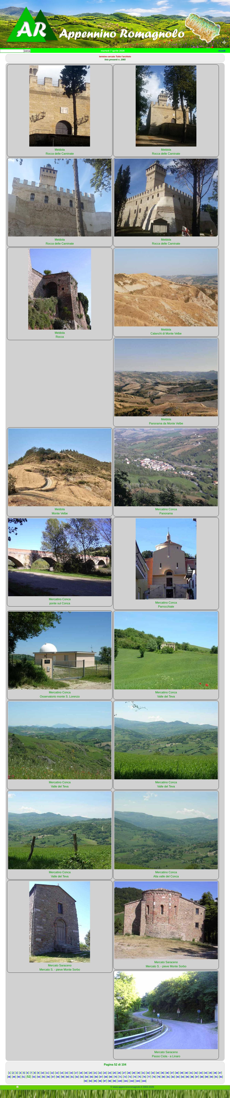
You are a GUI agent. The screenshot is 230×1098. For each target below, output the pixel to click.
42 (196, 1081)
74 (135, 1085)
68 (106, 1085)
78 (154, 1085)
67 (101, 1085)
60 (67, 1085)
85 (187, 1085)
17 (76, 1081)
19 (85, 1081)
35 (162, 1081)
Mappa (116, 56)
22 (100, 1081)
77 (149, 1085)
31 (143, 1081)
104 (144, 1089)
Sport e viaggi (49, 56)
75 (139, 1085)
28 (129, 1081)
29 (133, 1081)
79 (158, 1085)
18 (81, 1081)
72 (125, 1085)
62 (77, 1085)
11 (47, 1081)
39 (181, 1081)
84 (182, 1085)
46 (215, 1081)
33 (153, 1081)
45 (210, 1081)
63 (82, 1085)
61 (72, 1085)
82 (173, 1085)
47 (220, 1081)
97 (105, 1089)
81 (168, 1085)
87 (197, 1085)
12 (52, 1081)
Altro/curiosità (97, 56)
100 (120, 1089)
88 (202, 1085)
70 (115, 1085)
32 (148, 1081)
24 (110, 1081)
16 (71, 1081)
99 (114, 1089)
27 (124, 1081)
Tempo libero (73, 56)
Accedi (221, 51)
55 (43, 1085)
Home (6, 56)
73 (130, 1085)
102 (132, 1089)
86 (192, 1085)
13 (57, 1081)
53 (34, 1085)
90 (211, 1085)
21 (95, 1081)
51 (23, 1085)
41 (191, 1081)
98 (110, 1089)
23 (105, 1081)
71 (120, 1085)
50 (18, 1085)
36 (167, 1081)
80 (163, 1085)
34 (158, 1081)
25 (114, 1081)
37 (172, 1081)
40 (186, 1081)
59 (62, 1085)
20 (90, 1081)
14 (62, 1081)
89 (206, 1085)
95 (95, 1089)
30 (138, 1081)
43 (201, 1081)
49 (14, 1085)
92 (221, 1085)
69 (110, 1085)
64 (87, 1085)
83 (178, 1085)
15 (66, 1081)
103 (138, 1089)
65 (91, 1085)
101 (126, 1089)
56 (48, 1085)
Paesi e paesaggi (24, 56)
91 (216, 1085)
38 (177, 1081)
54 (39, 1085)
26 (119, 1081)
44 (205, 1081)
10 (42, 1081)
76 (144, 1085)
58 (58, 1085)
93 (85, 1089)
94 (90, 1089)
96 (100, 1089)
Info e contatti (134, 56)
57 (53, 1085)
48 (9, 1085)
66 (96, 1085)
